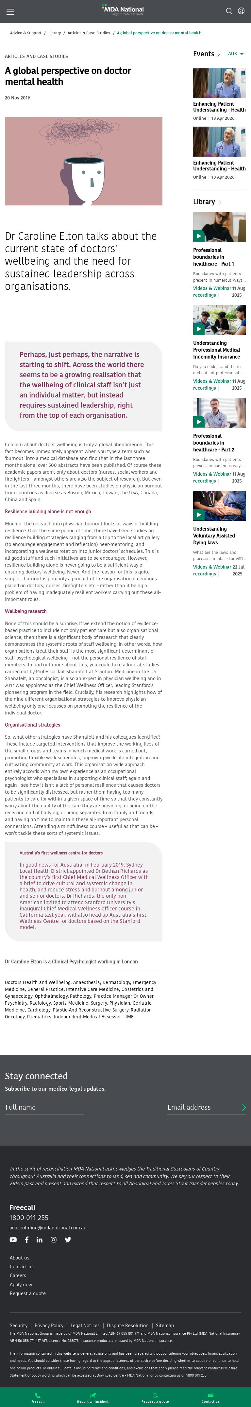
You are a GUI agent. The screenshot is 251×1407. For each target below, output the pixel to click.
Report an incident (93, 1398)
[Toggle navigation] (10, 11)
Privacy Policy (49, 1325)
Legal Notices (85, 1325)
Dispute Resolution (128, 1325)
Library (54, 33)
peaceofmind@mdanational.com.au (48, 1227)
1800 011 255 (28, 1217)
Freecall (38, 1398)
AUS (232, 54)
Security (18, 1325)
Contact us (211, 1398)
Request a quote (155, 1398)
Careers (18, 1275)
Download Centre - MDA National (123, 1375)
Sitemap (165, 1325)
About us (19, 1258)
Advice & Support (26, 33)
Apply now (21, 1284)
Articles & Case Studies (89, 33)
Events (203, 54)
